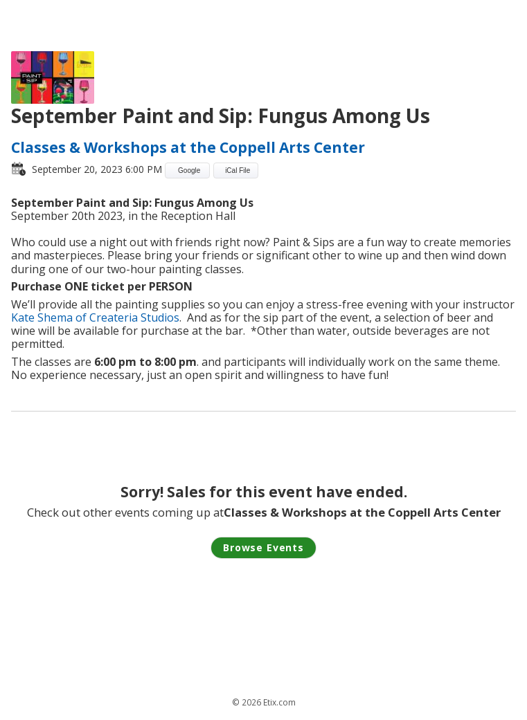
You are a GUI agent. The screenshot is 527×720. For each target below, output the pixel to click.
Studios (158, 317)
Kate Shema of (50, 317)
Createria (113, 317)
